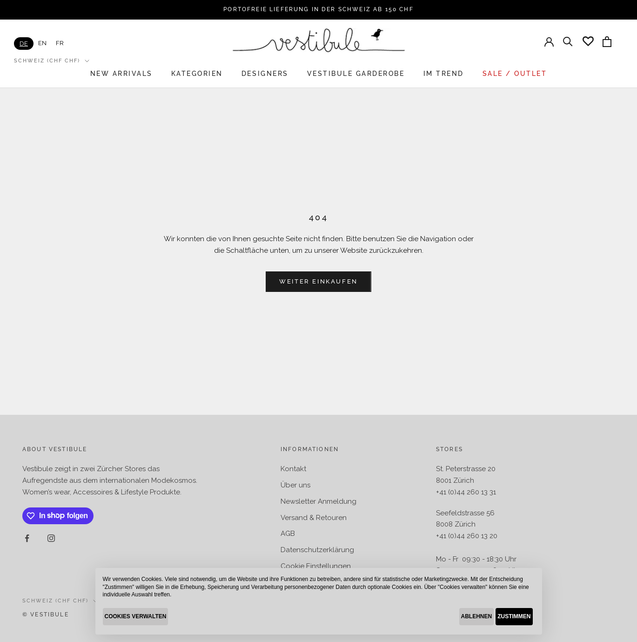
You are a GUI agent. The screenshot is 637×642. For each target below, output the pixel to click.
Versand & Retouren (314, 518)
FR (60, 43)
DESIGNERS (264, 73)
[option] (42, 43)
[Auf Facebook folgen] (27, 538)
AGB (288, 533)
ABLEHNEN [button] (476, 616)
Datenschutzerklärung (317, 550)
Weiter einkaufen (318, 281)
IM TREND (443, 73)
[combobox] (24, 43)
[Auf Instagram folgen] (51, 538)
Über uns (295, 485)
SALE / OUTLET (515, 73)
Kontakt (293, 469)
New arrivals (121, 73)
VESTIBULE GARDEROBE (356, 73)
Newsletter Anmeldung (318, 501)
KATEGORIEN (197, 73)
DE (24, 43)
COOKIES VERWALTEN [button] (136, 616)
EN (42, 43)
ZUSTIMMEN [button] (513, 616)
